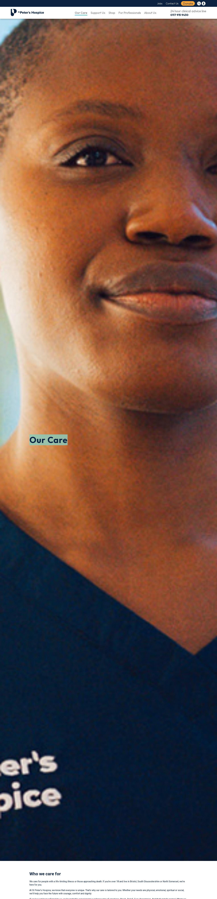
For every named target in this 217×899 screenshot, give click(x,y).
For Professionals (129, 12)
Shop (111, 12)
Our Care (81, 12)
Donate (188, 3)
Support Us (98, 12)
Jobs (159, 3)
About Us (150, 12)
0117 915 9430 (179, 15)
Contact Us (172, 3)
